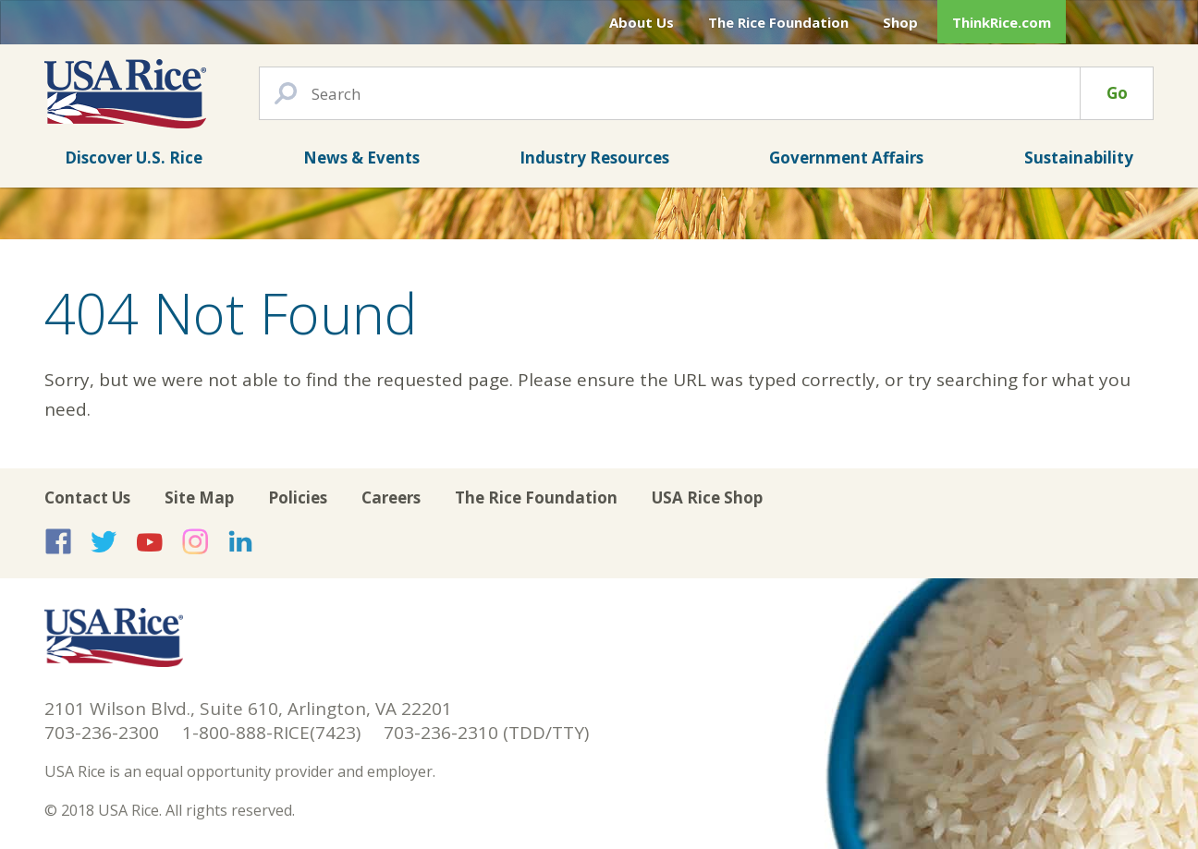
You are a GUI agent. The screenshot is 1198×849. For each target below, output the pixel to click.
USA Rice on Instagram (195, 541)
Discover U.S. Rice (133, 157)
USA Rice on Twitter (103, 541)
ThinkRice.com (1001, 22)
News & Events (361, 157)
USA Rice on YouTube (150, 541)
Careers (391, 497)
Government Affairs (846, 157)
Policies (297, 497)
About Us (641, 22)
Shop (900, 22)
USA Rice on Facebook (58, 541)
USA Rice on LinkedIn (240, 541)
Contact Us (87, 497)
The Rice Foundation (778, 22)
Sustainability (1078, 157)
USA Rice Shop (707, 497)
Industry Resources (594, 157)
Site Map (199, 497)
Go (1117, 92)
